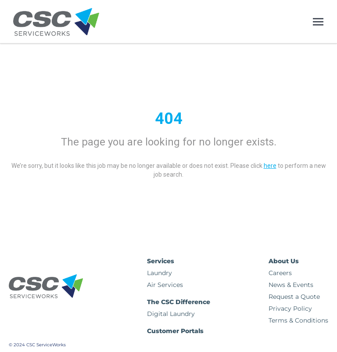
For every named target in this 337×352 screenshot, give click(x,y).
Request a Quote (294, 297)
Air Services (165, 285)
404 (169, 118)
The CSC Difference (178, 302)
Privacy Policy (290, 308)
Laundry (159, 273)
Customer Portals (175, 331)
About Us (284, 261)
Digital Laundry (171, 314)
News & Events (291, 285)
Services (160, 261)
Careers (280, 273)
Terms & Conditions (298, 320)
